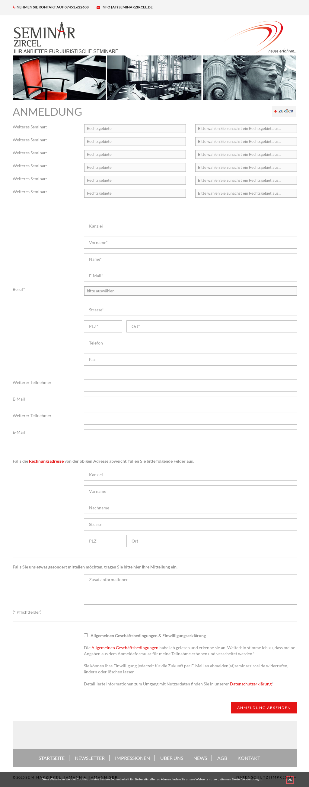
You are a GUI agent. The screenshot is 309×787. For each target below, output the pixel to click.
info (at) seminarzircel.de (125, 7)
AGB (222, 758)
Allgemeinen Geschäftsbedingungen (124, 647)
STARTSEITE (52, 758)
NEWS (200, 758)
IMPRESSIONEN (132, 758)
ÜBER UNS (171, 758)
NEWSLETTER (90, 758)
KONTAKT (248, 758)
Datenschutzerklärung (251, 683)
